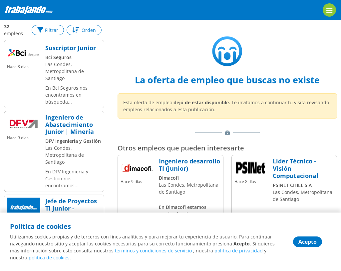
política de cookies (49, 257)
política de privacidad (238, 250)
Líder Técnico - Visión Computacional (295, 168)
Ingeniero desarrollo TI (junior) (189, 165)
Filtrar (47, 30)
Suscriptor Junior (70, 48)
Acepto (307, 241)
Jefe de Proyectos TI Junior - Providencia (71, 208)
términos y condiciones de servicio (153, 250)
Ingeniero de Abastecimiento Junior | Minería (69, 125)
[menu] (329, 10)
